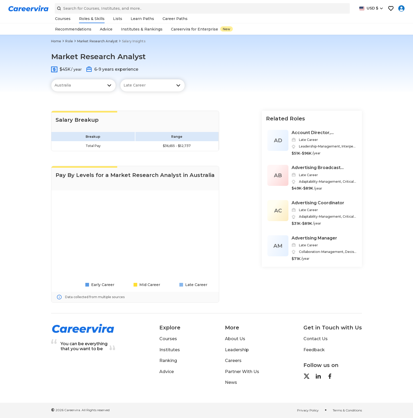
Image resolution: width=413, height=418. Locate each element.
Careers (233, 360)
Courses (168, 338)
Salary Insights (133, 41)
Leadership (237, 349)
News (231, 382)
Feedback (314, 349)
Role (69, 41)
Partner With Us (242, 371)
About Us (235, 338)
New (226, 29)
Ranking (168, 360)
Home (56, 41)
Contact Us (315, 338)
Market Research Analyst (97, 41)
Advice (166, 371)
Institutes (169, 349)
